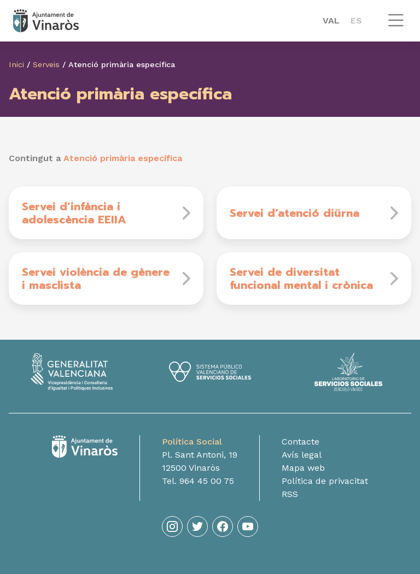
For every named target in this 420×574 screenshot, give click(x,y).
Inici (16, 64)
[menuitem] (331, 20)
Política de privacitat (325, 481)
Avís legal (302, 454)
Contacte (300, 441)
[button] (396, 25)
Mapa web (303, 468)
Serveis (46, 64)
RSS (290, 494)
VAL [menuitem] (331, 20)
